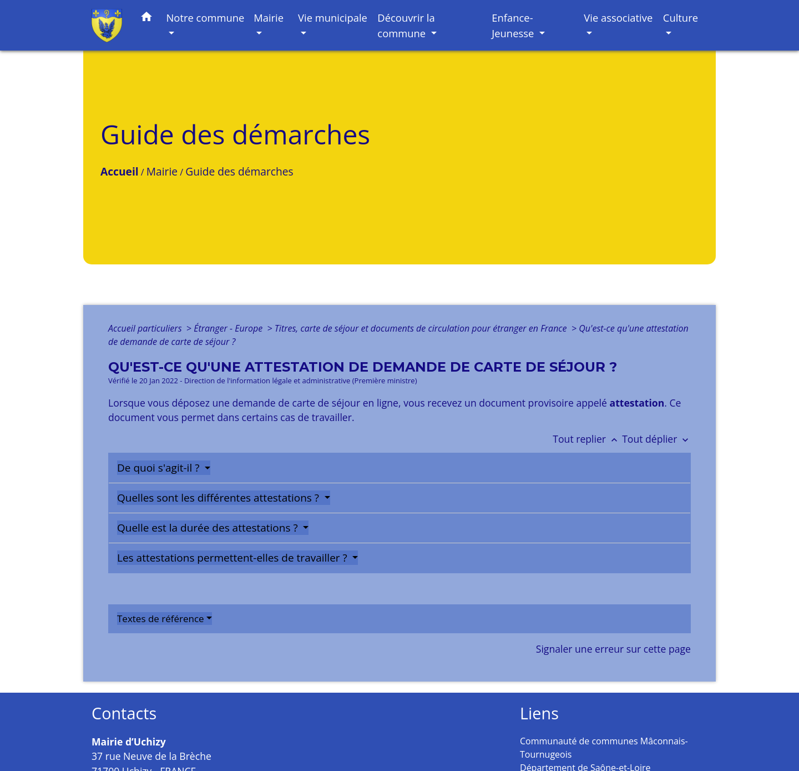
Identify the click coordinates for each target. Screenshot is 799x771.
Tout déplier (656, 438)
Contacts (124, 713)
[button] (146, 19)
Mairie (162, 171)
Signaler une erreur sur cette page (613, 648)
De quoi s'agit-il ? (159, 467)
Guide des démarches (239, 171)
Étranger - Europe (229, 328)
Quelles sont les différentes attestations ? (219, 497)
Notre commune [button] (205, 17)
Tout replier (587, 438)
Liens (539, 713)
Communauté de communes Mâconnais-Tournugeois (604, 747)
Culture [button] (680, 17)
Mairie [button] (269, 17)
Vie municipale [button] (332, 17)
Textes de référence (160, 618)
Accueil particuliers (146, 328)
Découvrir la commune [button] (405, 25)
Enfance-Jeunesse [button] (514, 25)
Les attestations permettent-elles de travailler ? (233, 557)
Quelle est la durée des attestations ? (209, 527)
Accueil (119, 171)
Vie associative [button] (618, 17)
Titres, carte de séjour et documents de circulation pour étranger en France (422, 328)
